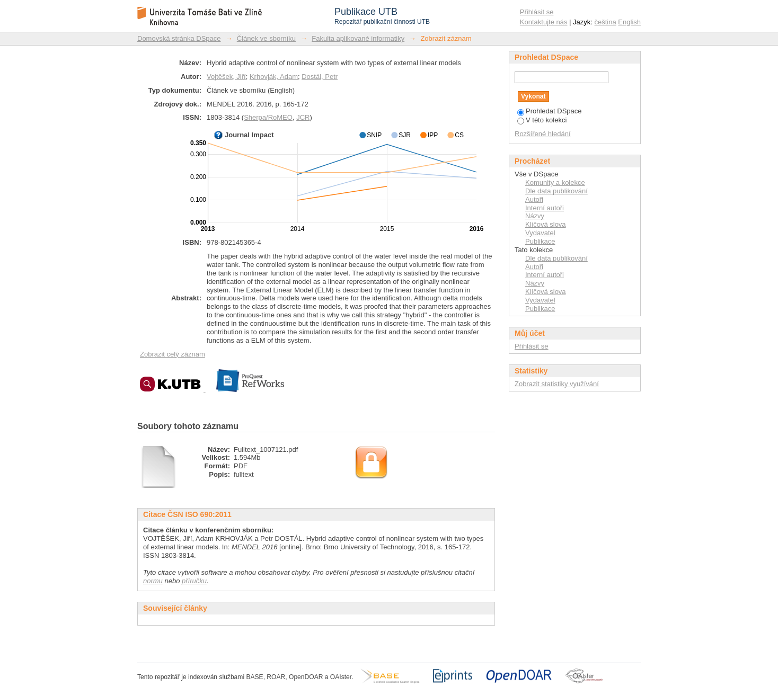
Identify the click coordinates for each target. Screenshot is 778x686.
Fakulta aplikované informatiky (358, 38)
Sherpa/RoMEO (268, 117)
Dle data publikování (556, 191)
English (629, 22)
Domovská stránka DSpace (179, 38)
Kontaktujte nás (544, 22)
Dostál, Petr (320, 77)
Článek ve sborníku (266, 38)
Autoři (534, 199)
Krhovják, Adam (274, 77)
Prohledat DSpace (549, 111)
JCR (303, 117)
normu (153, 581)
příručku (194, 581)
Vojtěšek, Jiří (226, 77)
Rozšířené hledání (543, 134)
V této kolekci (542, 120)
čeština (605, 22)
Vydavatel (540, 233)
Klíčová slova (545, 224)
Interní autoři (544, 208)
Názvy (534, 216)
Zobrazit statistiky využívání (557, 384)
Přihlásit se (537, 12)
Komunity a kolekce (555, 182)
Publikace (540, 241)
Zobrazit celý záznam (172, 354)
